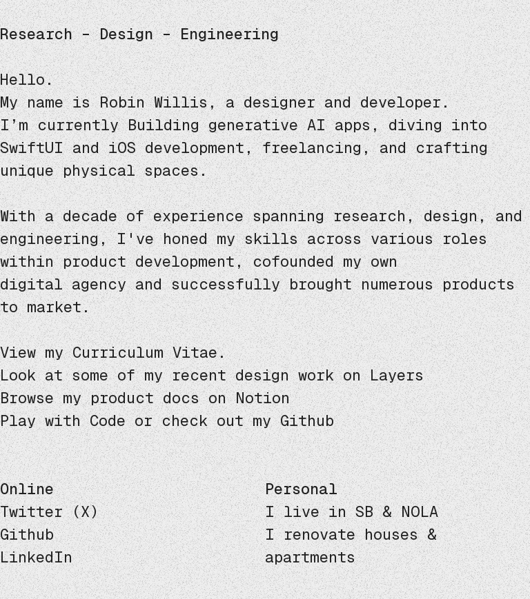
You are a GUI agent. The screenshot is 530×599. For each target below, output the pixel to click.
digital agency (63, 284)
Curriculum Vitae (144, 352)
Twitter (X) (49, 511)
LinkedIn (36, 557)
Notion (262, 398)
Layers (397, 375)
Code (108, 420)
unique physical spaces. (104, 170)
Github (307, 420)
